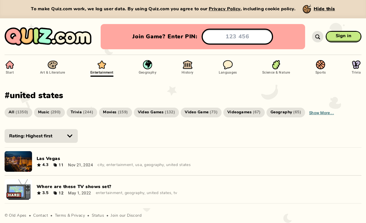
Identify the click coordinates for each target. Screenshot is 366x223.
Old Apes (17, 216)
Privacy (78, 216)
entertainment (119, 165)
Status (98, 216)
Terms (60, 216)
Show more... (321, 112)
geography (154, 165)
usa (138, 165)
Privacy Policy (224, 9)
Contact (40, 216)
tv (175, 193)
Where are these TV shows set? (74, 186)
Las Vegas (48, 158)
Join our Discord (126, 216)
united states (178, 165)
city (101, 165)
